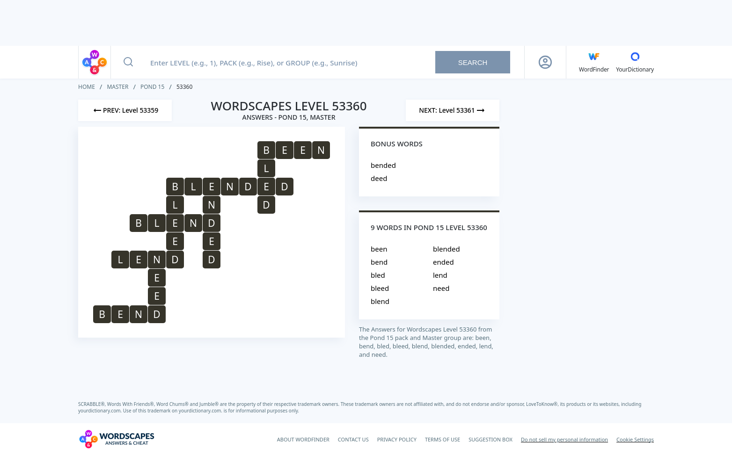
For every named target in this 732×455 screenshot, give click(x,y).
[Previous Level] (125, 110)
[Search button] (128, 62)
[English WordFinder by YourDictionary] (594, 62)
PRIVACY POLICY (397, 439)
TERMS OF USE (442, 439)
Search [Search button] (473, 62)
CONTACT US (353, 439)
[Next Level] (452, 110)
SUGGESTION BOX (490, 439)
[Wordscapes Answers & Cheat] (116, 439)
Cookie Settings (635, 439)
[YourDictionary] (635, 62)
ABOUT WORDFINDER (303, 439)
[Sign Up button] (545, 62)
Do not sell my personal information (564, 439)
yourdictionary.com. (100, 410)
